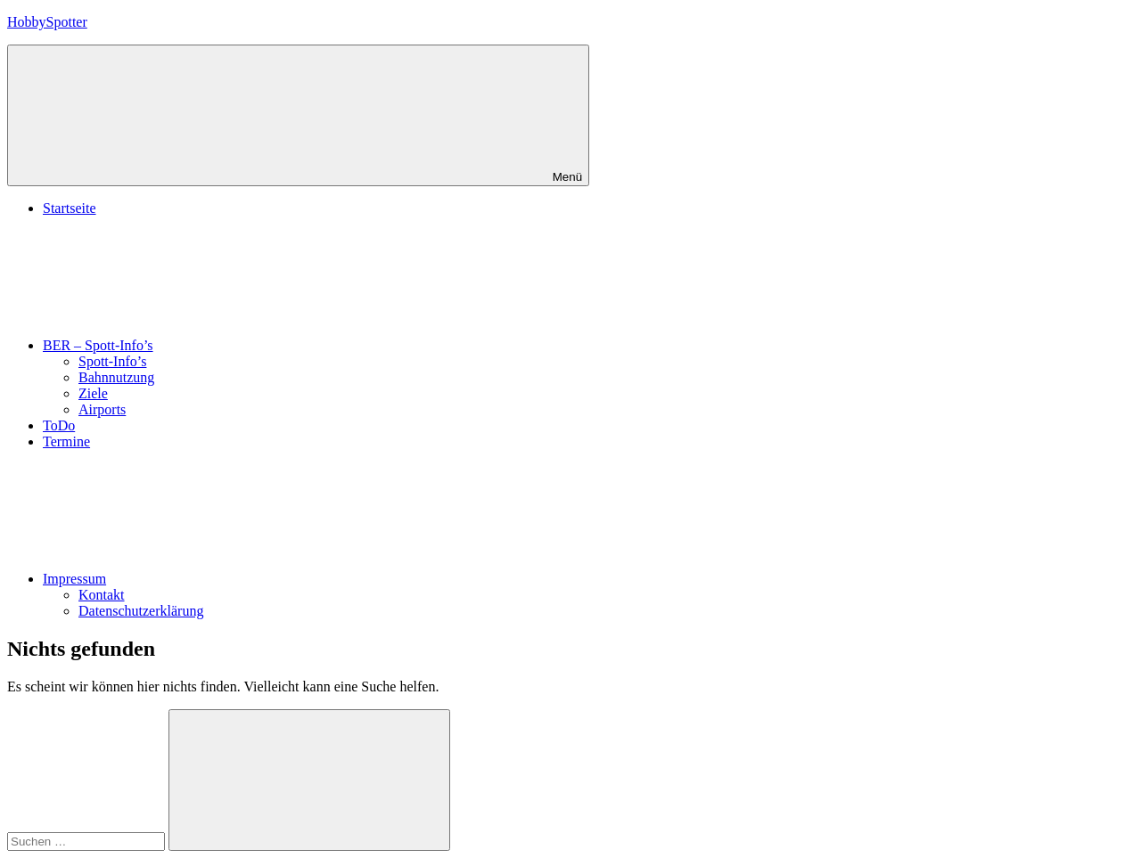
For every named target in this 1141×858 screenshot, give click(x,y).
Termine (66, 441)
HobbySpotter (47, 21)
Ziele (93, 393)
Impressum (208, 578)
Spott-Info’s (112, 361)
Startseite (69, 208)
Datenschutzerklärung (140, 610)
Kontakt (101, 594)
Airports (102, 409)
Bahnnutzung (116, 377)
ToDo (59, 425)
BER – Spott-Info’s (232, 345)
